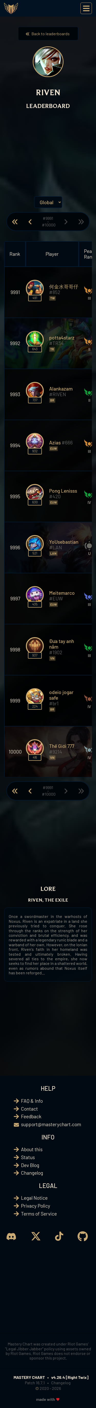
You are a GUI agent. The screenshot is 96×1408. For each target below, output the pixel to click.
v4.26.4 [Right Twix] (70, 1377)
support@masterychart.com (51, 1124)
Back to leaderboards (48, 33)
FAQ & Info (32, 1101)
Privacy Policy (35, 1206)
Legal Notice (34, 1198)
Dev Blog (30, 1165)
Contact (29, 1109)
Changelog (32, 1173)
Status (28, 1157)
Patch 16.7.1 (35, 1382)
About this (31, 1149)
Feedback (31, 1116)
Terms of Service (39, 1214)
